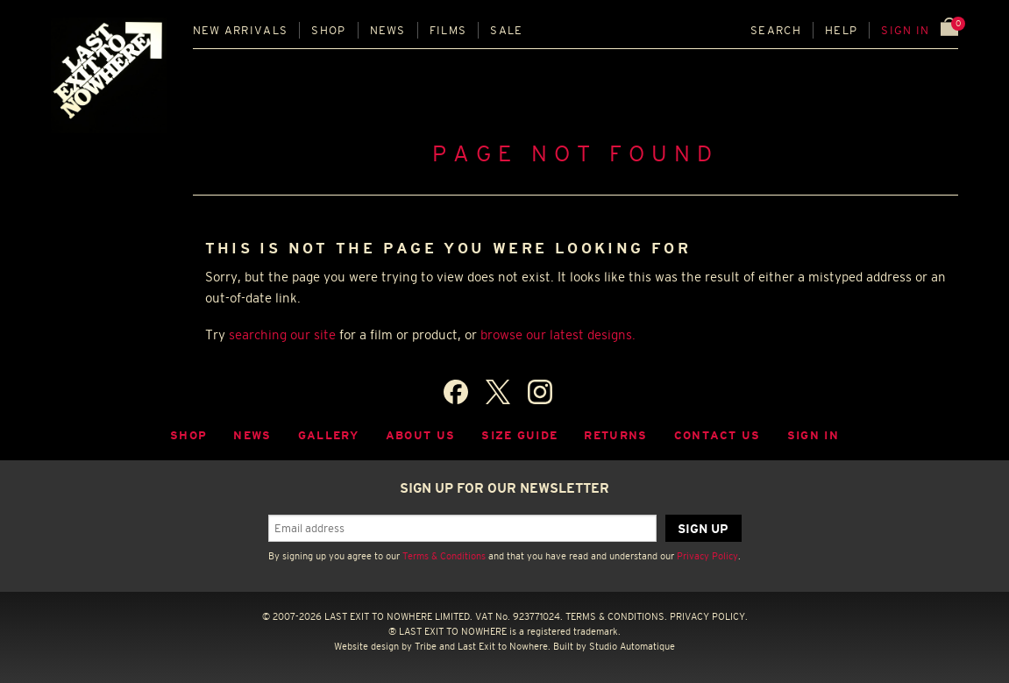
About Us (421, 435)
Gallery (328, 435)
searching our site (282, 334)
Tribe (426, 646)
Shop (328, 30)
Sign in (905, 30)
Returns (615, 435)
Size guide (519, 435)
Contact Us (717, 435)
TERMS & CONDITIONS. (616, 616)
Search (775, 30)
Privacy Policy (707, 556)
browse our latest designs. (558, 334)
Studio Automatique (632, 646)
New (240, 30)
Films (448, 30)
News (388, 30)
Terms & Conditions (444, 556)
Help (841, 30)
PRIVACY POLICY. (709, 616)
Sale (506, 30)
